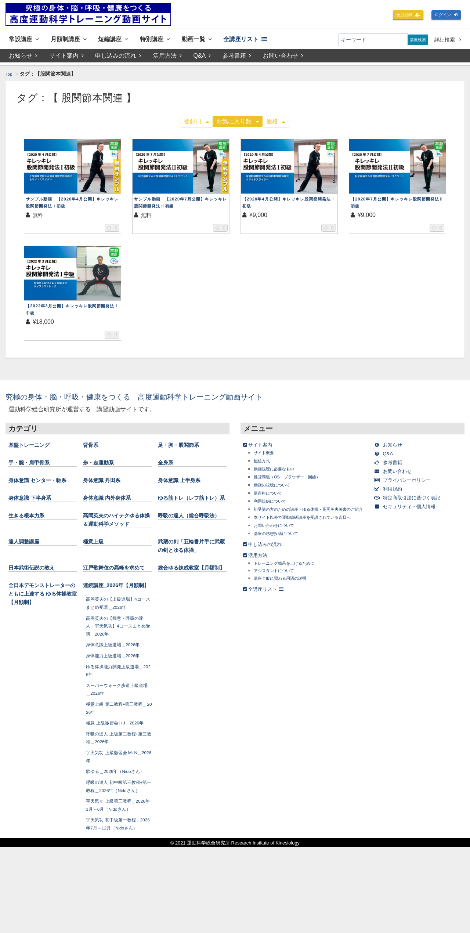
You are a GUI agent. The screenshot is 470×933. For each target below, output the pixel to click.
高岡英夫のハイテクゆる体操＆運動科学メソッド (116, 544)
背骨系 (93, 448)
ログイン (444, 15)
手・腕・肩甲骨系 (34, 465)
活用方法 (168, 57)
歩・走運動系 (103, 465)
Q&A (203, 57)
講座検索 (415, 40)
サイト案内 (66, 57)
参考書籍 (238, 57)
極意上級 (96, 570)
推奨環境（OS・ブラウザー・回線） (296, 480)
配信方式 (264, 464)
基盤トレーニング (34, 448)
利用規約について (274, 504)
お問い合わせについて (279, 543)
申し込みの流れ (119, 57)
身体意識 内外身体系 (113, 509)
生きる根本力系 (31, 535)
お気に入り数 (237, 123)
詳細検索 (447, 40)
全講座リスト (277, 40)
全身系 (168, 465)
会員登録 (400, 15)
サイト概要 (266, 456)
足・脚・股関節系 (184, 448)
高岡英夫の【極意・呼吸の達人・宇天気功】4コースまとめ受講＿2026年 (118, 680)
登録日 (196, 123)
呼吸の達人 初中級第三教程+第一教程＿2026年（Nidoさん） (117, 860)
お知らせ (23, 57)
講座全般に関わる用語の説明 (287, 596)
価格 (275, 123)
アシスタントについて (279, 589)
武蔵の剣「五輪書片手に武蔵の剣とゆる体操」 (191, 579)
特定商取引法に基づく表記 (416, 501)
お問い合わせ (285, 57)
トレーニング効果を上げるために (292, 581)
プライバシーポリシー (410, 483)
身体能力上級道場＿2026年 (117, 710)
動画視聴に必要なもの (279, 472)
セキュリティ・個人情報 (413, 509)
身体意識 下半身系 (35, 509)
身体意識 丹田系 (107, 483)
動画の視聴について (277, 488)
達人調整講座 (28, 570)
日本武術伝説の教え (38, 604)
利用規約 (392, 492)
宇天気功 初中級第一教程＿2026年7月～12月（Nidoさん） (117, 906)
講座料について (272, 496)
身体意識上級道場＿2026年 (117, 699)
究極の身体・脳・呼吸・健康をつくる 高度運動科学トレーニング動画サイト (162, 400)
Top (10, 76)
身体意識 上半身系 (185, 483)
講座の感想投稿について (282, 551)
